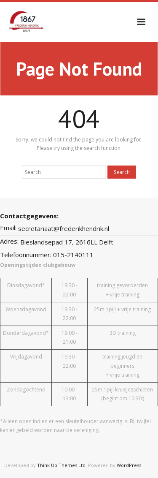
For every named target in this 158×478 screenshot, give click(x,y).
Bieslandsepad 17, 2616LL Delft (66, 242)
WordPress (129, 465)
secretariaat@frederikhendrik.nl (63, 228)
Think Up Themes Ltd (61, 465)
